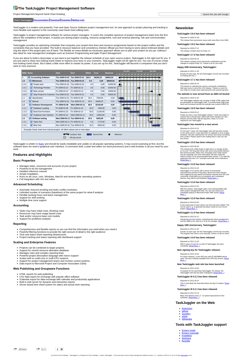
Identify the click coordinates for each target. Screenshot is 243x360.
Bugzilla (186, 341)
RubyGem (187, 308)
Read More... (186, 160)
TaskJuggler (184, 355)
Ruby (41, 143)
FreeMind (187, 335)
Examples (66, 20)
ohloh (185, 316)
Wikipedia (187, 319)
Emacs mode (188, 330)
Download (55, 20)
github (185, 311)
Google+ (186, 313)
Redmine (186, 338)
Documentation (41, 20)
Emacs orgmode (190, 333)
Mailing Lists (78, 20)
